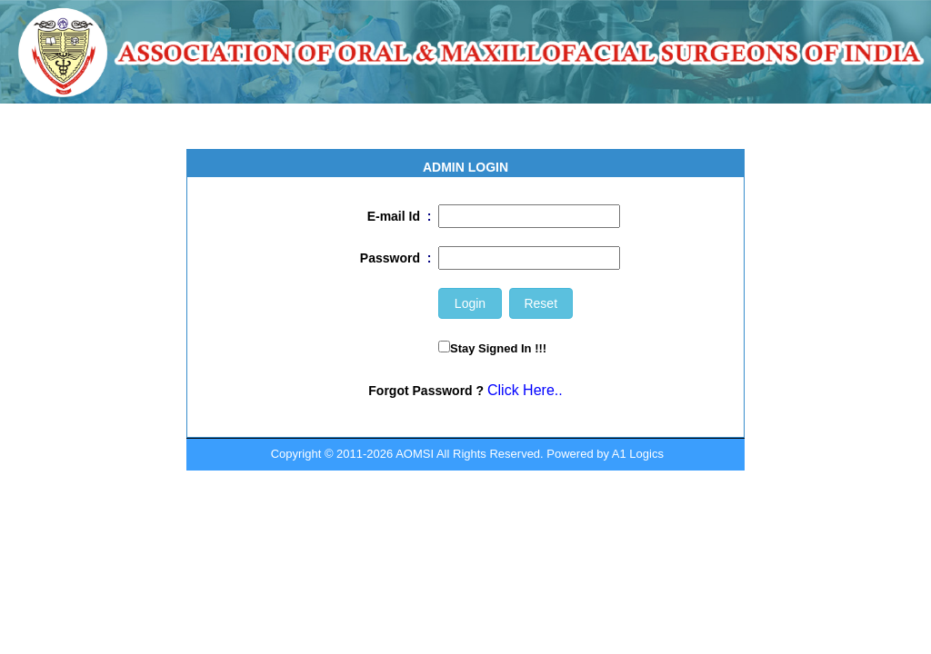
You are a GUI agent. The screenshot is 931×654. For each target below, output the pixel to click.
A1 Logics (638, 454)
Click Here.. (525, 390)
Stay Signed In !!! (498, 348)
